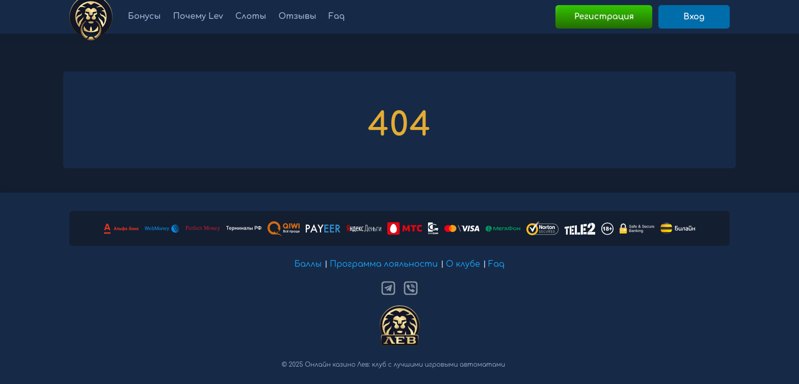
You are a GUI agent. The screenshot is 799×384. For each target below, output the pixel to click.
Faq (496, 264)
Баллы (308, 264)
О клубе (463, 264)
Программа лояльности (384, 264)
